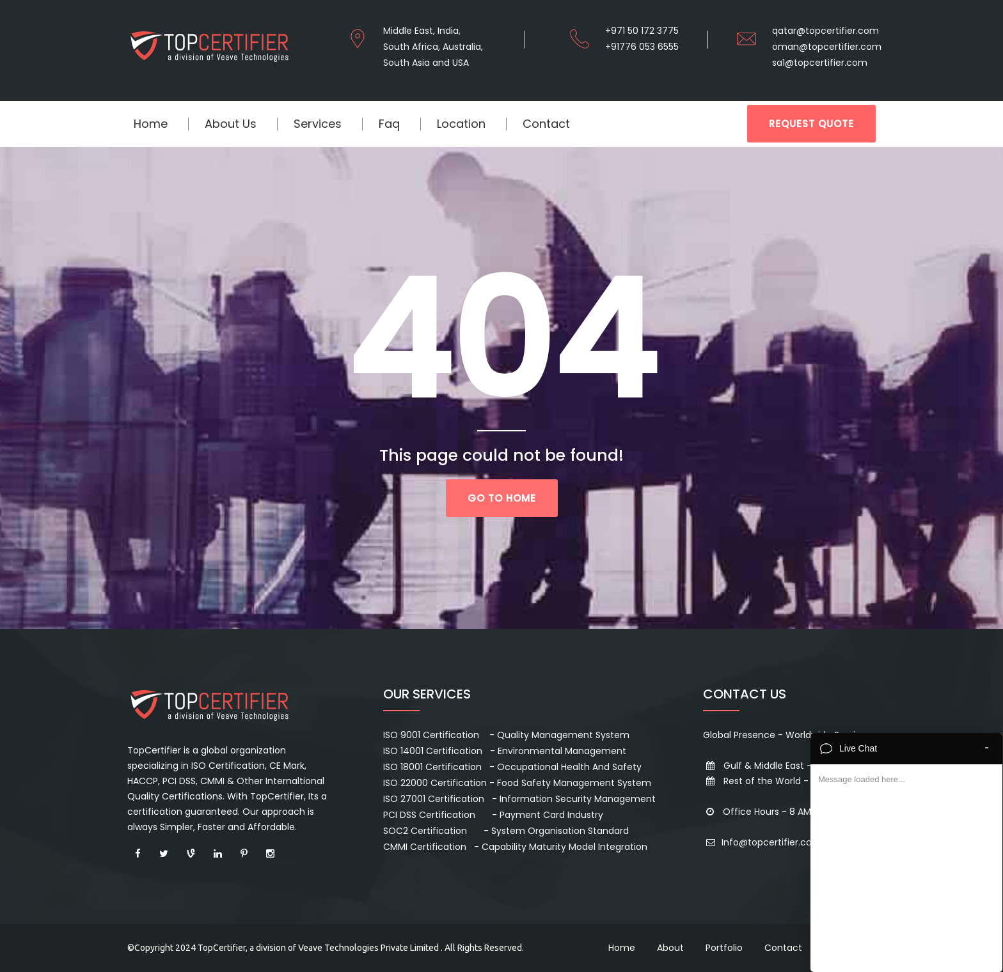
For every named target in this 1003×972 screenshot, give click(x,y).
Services (318, 124)
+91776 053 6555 (642, 46)
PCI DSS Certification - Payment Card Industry (493, 814)
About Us (231, 124)
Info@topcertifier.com (762, 842)
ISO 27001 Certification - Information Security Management (519, 798)
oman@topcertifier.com (826, 46)
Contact (546, 124)
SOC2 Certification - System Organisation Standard (506, 830)
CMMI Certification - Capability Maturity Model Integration (515, 846)
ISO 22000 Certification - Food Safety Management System (517, 782)
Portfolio (724, 947)
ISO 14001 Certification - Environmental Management (504, 750)
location (461, 124)
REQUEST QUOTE (811, 123)
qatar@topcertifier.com (825, 30)
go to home (502, 498)
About (670, 947)
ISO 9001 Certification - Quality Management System (506, 735)
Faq (389, 124)
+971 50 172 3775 (642, 30)
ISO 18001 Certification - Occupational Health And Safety (512, 766)
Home (151, 124)
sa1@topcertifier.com (819, 62)
